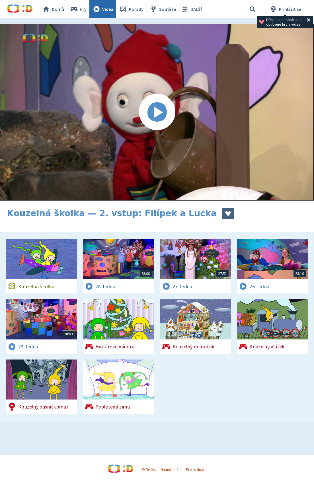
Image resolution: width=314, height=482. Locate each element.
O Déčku (149, 469)
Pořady (131, 9)
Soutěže (162, 9)
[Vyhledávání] (252, 9)
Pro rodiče (195, 469)
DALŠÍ (191, 9)
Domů (53, 9)
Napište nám (171, 469)
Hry (78, 9)
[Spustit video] (157, 112)
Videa (102, 9)
